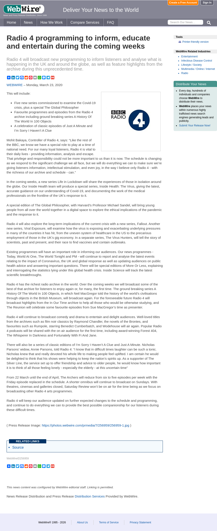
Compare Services (84, 22)
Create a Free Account (183, 2)
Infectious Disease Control (196, 60)
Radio (184, 73)
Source (18, 447)
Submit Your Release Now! (194, 125)
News (28, 22)
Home (11, 22)
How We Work (51, 22)
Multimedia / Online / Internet (198, 69)
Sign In (207, 2)
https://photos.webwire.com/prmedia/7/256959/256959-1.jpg (85, 425)
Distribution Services (90, 496)
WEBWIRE (15, 85)
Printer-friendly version (195, 41)
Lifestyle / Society (191, 64)
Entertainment (189, 56)
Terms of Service (109, 522)
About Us (82, 522)
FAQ (110, 22)
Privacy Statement (140, 522)
